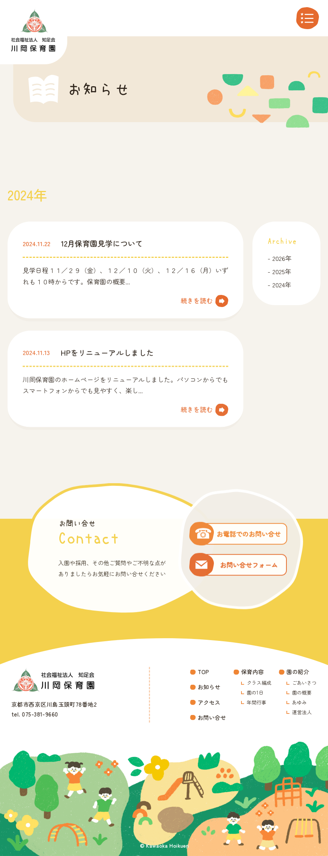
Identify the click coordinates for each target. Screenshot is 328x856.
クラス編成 (259, 682)
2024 (278, 284)
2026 (278, 258)
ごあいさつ (304, 682)
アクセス (209, 702)
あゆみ (299, 702)
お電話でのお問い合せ (249, 537)
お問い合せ (212, 717)
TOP (203, 672)
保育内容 (252, 672)
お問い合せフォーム (249, 568)
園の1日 (255, 692)
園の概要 (302, 692)
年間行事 (256, 702)
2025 (278, 271)
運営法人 (302, 712)
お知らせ (209, 687)
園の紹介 (297, 672)
